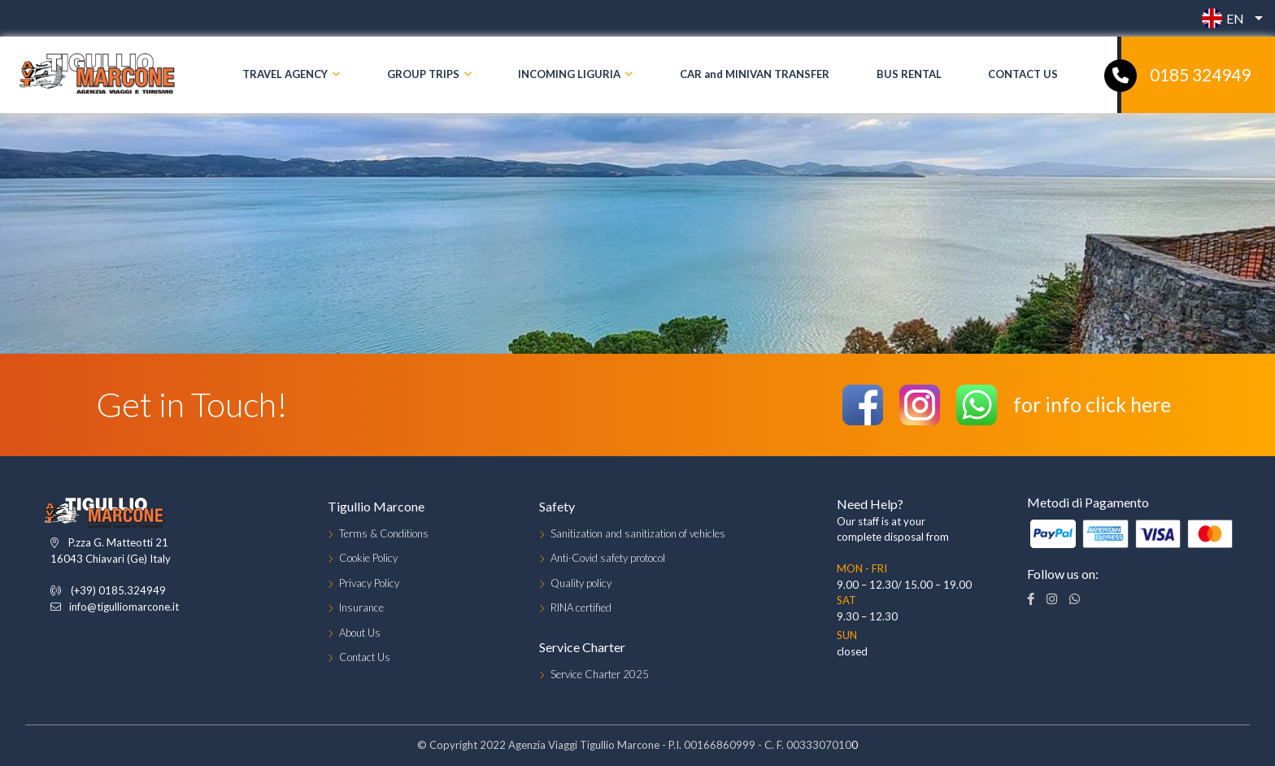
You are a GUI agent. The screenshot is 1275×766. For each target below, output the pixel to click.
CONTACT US (1023, 74)
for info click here (1092, 404)
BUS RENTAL (909, 74)
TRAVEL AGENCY (285, 74)
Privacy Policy (369, 583)
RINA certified (580, 607)
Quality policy (580, 583)
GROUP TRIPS (423, 74)
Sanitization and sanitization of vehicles (637, 533)
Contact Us (364, 657)
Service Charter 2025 (599, 674)
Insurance (361, 607)
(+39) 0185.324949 (118, 590)
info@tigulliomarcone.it (124, 606)
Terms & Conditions (384, 533)
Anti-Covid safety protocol (607, 557)
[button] (1228, 18)
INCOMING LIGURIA (569, 74)
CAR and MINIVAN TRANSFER (754, 74)
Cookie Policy (368, 557)
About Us (360, 632)
